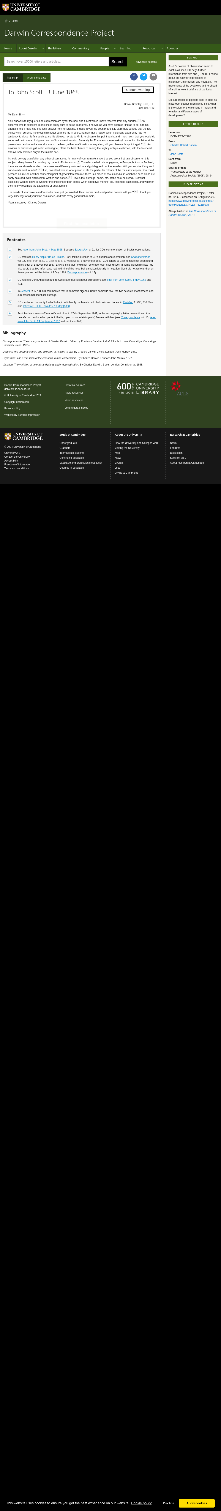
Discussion (176, 452)
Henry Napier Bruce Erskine (48, 241)
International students (72, 452)
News (118, 457)
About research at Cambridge (187, 462)
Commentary (80, 48)
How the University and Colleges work (136, 442)
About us (172, 48)
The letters (54, 48)
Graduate (65, 447)
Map (117, 452)
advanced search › (146, 61)
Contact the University (17, 456)
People (104, 48)
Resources (149, 48)
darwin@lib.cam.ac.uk (17, 389)
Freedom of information (17, 464)
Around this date (36, 77)
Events (119, 462)
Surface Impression (29, 414)
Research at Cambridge (185, 434)
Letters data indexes (76, 407)
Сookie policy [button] (141, 1503)
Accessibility (11, 460)
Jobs (117, 467)
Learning (125, 48)
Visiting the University (127, 447)
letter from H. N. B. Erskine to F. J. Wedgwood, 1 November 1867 (64, 245)
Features (175, 447)
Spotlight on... (178, 457)
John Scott (176, 154)
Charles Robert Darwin (183, 145)
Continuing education (72, 457)
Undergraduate (68, 442)
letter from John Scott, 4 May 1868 (42, 234)
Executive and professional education (81, 462)
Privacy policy (12, 408)
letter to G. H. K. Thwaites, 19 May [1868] (47, 291)
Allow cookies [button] (196, 1503)
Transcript (12, 77)
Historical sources (75, 385)
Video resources (74, 400)
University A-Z (12, 452)
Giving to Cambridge (126, 472)
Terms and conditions (16, 468)
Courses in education (72, 467)
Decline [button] (168, 1503)
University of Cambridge (21, 395)
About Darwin (28, 48)
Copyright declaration (16, 401)
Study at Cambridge (72, 434)
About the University (128, 434)
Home (6, 21)
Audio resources (74, 392)
